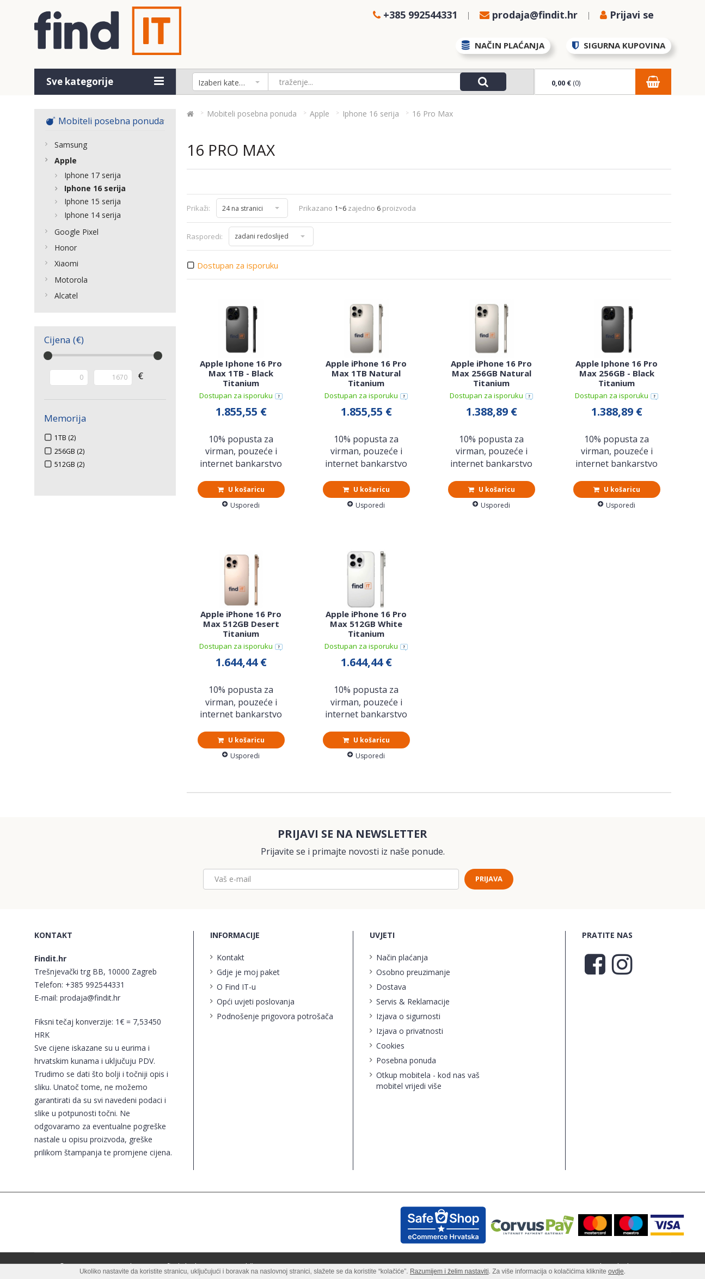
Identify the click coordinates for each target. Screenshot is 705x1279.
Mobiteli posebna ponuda (104, 121)
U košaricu (241, 489)
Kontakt (230, 957)
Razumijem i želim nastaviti (449, 1271)
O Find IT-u (236, 987)
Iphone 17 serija (92, 175)
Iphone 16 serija (95, 188)
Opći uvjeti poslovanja (256, 1001)
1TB (65, 437)
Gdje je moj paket (248, 972)
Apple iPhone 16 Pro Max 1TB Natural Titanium (366, 373)
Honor (65, 247)
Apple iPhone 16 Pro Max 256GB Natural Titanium (491, 373)
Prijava (488, 879)
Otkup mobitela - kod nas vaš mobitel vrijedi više (428, 1080)
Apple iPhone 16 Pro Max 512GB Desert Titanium (240, 623)
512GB (69, 464)
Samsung (70, 144)
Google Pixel (76, 232)
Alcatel (66, 295)
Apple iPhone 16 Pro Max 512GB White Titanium (366, 623)
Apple (65, 160)
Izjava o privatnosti (409, 1031)
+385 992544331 (95, 984)
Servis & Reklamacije (413, 1001)
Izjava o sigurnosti (408, 1016)
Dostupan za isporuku (237, 265)
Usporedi (241, 505)
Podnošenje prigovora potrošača (275, 1016)
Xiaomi (66, 263)
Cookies (390, 1045)
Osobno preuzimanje (413, 972)
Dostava (391, 987)
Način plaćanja (402, 957)
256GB (69, 451)
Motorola (71, 280)
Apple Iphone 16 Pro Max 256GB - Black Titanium (616, 373)
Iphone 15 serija (92, 201)
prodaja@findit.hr (90, 997)
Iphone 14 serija (92, 215)
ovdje (616, 1271)
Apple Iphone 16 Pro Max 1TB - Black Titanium (241, 373)
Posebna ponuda (406, 1060)
